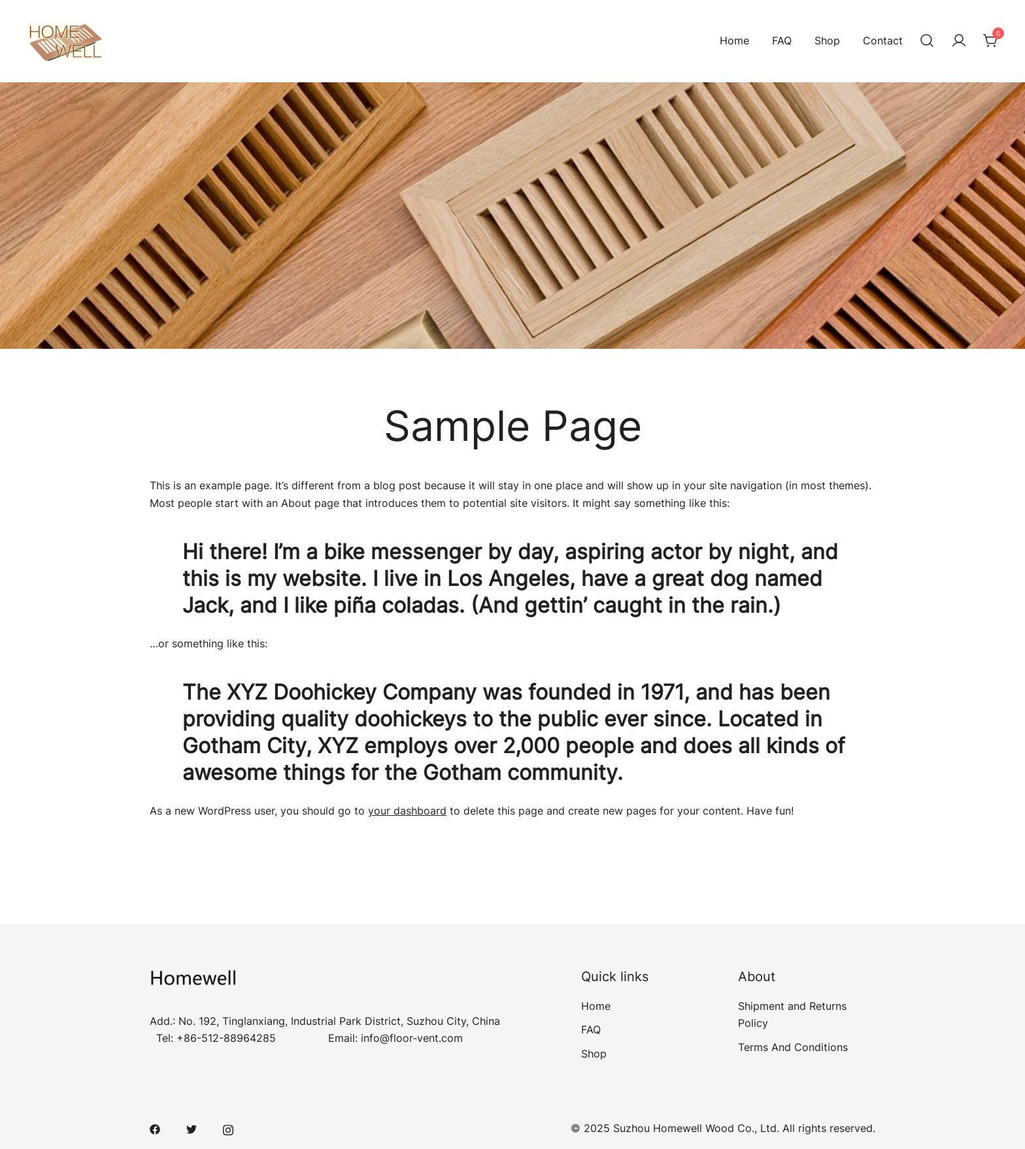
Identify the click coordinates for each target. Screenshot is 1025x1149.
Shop (827, 40)
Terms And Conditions (793, 1047)
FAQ (782, 40)
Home (734, 40)
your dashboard (407, 810)
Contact (883, 40)
